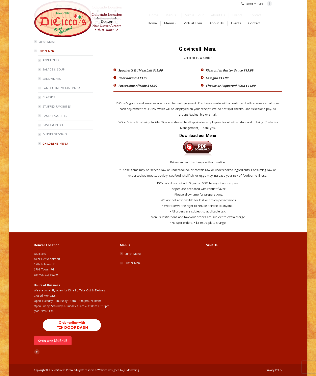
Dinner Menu (44, 51)
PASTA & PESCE (53, 125)
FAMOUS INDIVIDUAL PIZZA (61, 88)
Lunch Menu (46, 42)
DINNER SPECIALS (55, 134)
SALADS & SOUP (54, 69)
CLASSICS (49, 97)
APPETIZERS (51, 60)
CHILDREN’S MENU (55, 143)
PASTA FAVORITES (55, 116)
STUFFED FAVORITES (57, 106)
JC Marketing (131, 370)
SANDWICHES (52, 79)
